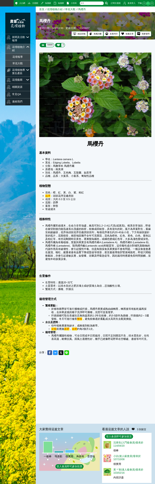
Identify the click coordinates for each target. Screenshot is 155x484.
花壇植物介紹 (55, 9)
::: (1, 3)
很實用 (69, 456)
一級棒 (47, 456)
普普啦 (91, 456)
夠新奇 (80, 456)
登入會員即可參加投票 (69, 466)
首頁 (41, 9)
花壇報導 (17, 56)
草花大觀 (17, 63)
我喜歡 (58, 456)
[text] (92, 3)
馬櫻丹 (82, 9)
